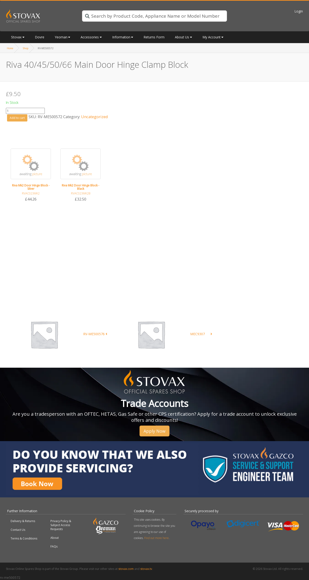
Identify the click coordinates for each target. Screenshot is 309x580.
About (54, 538)
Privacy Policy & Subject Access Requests (60, 525)
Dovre (39, 37)
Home (10, 48)
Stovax (16, 37)
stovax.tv (146, 569)
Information (121, 37)
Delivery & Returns (23, 521)
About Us (182, 37)
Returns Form (154, 37)
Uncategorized (94, 116)
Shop (25, 48)
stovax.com (126, 569)
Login (298, 11)
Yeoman (61, 37)
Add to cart (17, 118)
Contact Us (18, 530)
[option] (31, 175)
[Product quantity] (25, 111)
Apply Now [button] (154, 431)
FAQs (54, 546)
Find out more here (156, 538)
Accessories (90, 37)
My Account (211, 37)
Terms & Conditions (24, 538)
